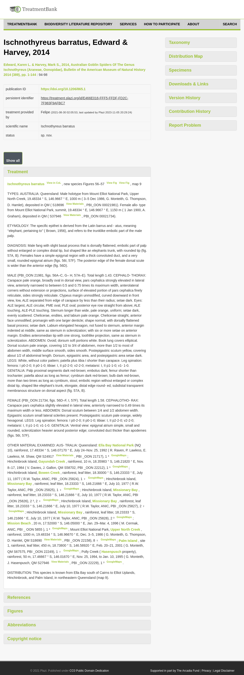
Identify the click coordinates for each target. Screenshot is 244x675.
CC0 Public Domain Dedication (89, 670)
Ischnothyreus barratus (26, 184)
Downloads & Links (188, 84)
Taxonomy (179, 42)
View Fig (112, 182)
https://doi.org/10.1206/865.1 (63, 89)
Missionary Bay (20, 484)
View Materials (75, 203)
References (18, 597)
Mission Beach (19, 523)
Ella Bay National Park (117, 445)
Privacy (206, 670)
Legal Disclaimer (223, 670)
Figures (15, 611)
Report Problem (185, 125)
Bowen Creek (50, 473)
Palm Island (128, 540)
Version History (184, 97)
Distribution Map (186, 56)
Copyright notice (24, 638)
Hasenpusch (112, 552)
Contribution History (190, 111)
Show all (13, 160)
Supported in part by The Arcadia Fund (174, 670)
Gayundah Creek (52, 461)
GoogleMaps (119, 455)
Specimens (180, 70)
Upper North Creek (126, 529)
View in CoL (54, 182)
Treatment (17, 171)
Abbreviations (21, 625)
